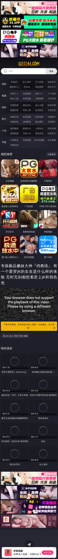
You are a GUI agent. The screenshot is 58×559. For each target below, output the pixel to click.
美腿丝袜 (14, 121)
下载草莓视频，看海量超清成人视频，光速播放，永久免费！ (29, 326)
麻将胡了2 (14, 86)
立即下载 (47, 552)
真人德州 (27, 82)
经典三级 (27, 110)
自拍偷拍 (27, 93)
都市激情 (14, 128)
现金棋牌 (39, 86)
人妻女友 (39, 128)
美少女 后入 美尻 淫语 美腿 (15, 335)
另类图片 (52, 121)
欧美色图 (39, 116)
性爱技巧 (52, 133)
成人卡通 (39, 105)
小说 (4, 130)
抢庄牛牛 (52, 86)
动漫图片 (52, 116)
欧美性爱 (52, 105)
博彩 (4, 84)
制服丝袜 (14, 110)
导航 (4, 142)
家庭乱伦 (27, 128)
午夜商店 (14, 140)
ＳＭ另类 (52, 98)
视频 (4, 95)
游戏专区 (52, 82)
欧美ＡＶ (39, 93)
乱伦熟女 (39, 110)
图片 (4, 118)
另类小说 (27, 133)
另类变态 (52, 110)
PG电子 (14, 82)
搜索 (51, 71)
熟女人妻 (14, 98)
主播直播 (39, 98)
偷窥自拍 (14, 116)
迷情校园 (14, 133)
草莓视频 (27, 140)
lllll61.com (28, 64)
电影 (4, 107)
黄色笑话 (39, 133)
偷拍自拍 (27, 105)
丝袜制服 (27, 98)
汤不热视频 (39, 140)
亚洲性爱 (14, 105)
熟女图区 (39, 121)
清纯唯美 (27, 121)
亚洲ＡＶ (14, 93)
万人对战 (39, 82)
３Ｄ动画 (52, 93)
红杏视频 (52, 140)
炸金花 (27, 86)
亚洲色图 (27, 116)
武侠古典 (52, 128)
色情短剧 (14, 145)
